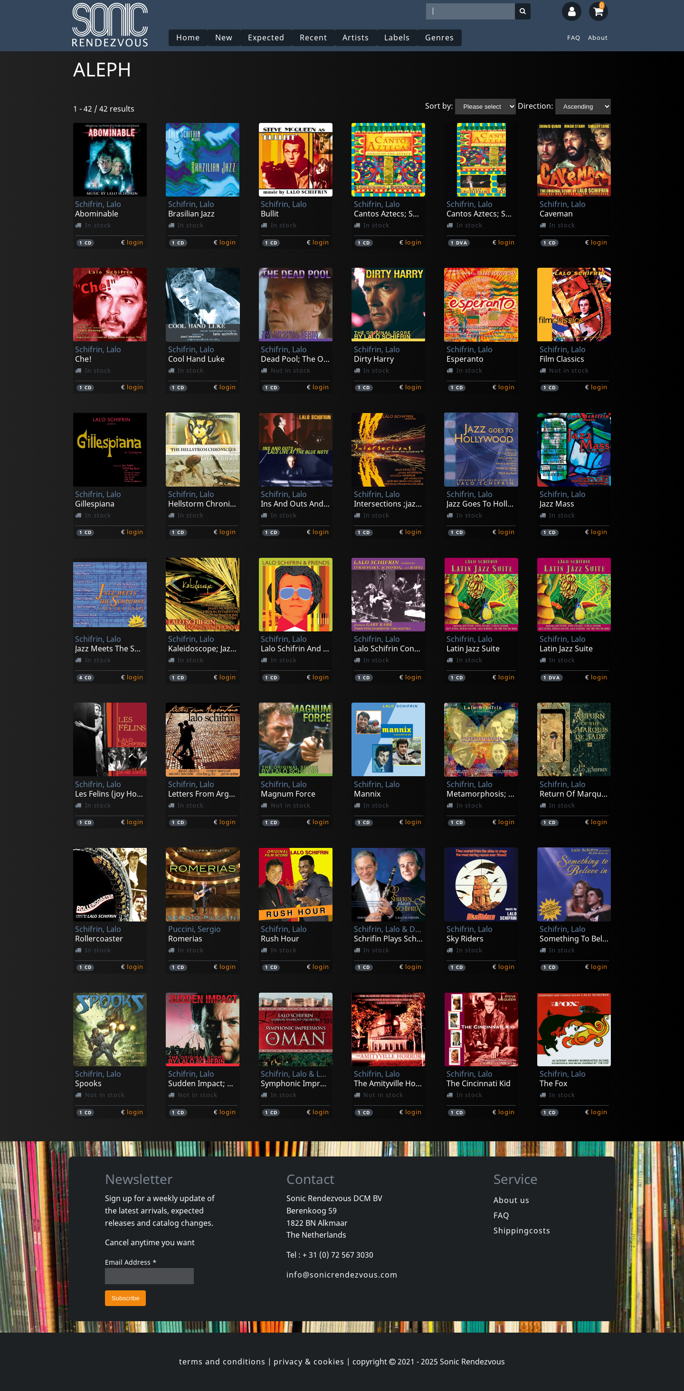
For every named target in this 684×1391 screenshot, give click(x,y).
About (598, 37)
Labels (397, 37)
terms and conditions (222, 1361)
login (135, 242)
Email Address (131, 1262)
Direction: (535, 106)
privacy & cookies (309, 1361)
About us (512, 1200)
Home (188, 37)
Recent (313, 37)
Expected (266, 37)
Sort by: (439, 106)
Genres (439, 37)
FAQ (573, 37)
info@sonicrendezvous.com (342, 1274)
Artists (355, 37)
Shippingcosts (522, 1230)
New (224, 37)
